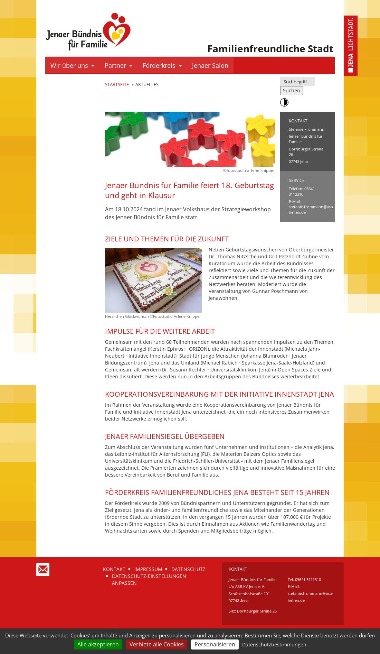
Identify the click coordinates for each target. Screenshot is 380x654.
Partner (118, 65)
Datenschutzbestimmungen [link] (274, 644)
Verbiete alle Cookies (157, 644)
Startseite (117, 84)
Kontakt (114, 569)
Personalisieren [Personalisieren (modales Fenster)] (214, 644)
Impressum (148, 569)
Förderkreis (162, 65)
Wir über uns (72, 65)
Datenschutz (188, 569)
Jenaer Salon (210, 65)
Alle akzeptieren (98, 644)
